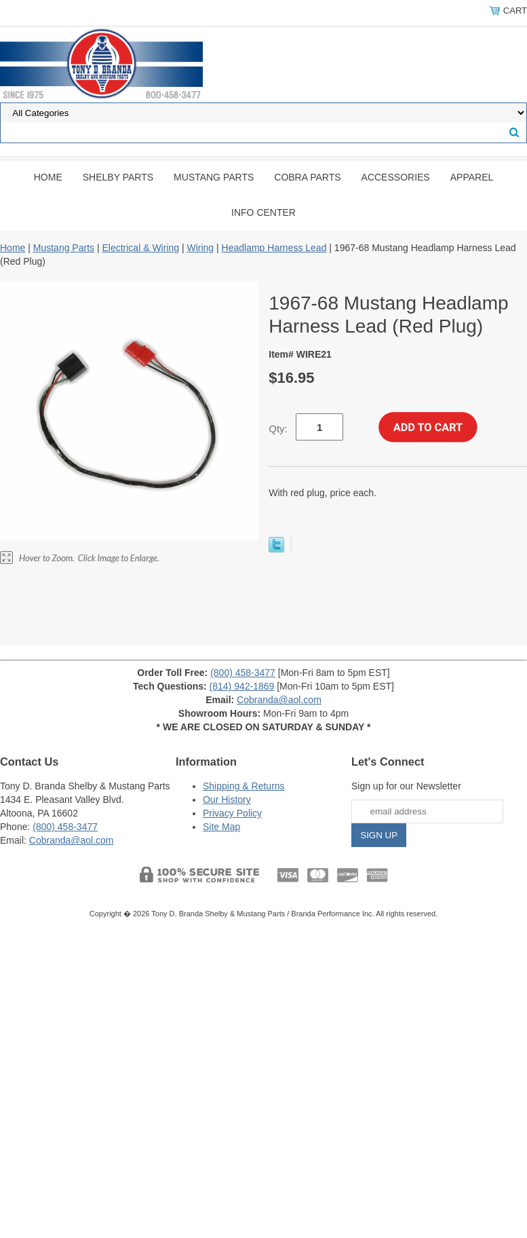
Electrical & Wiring (140, 247)
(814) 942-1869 (242, 686)
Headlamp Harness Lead (274, 247)
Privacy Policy (232, 813)
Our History (227, 799)
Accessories (396, 177)
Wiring (200, 247)
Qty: (278, 428)
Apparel (472, 177)
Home (48, 177)
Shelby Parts (118, 177)
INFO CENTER (263, 212)
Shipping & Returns (244, 786)
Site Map (221, 826)
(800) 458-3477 (242, 672)
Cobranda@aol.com (279, 699)
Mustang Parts (214, 177)
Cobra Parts (307, 177)
